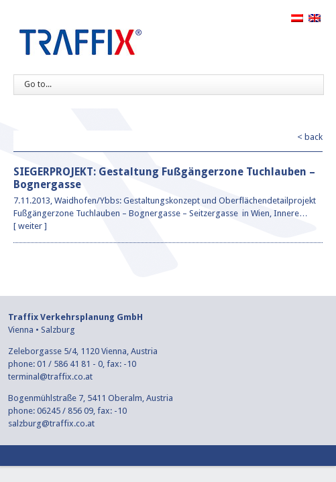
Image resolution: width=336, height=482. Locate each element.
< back (310, 137)
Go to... (38, 84)
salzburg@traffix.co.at (51, 423)
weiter (30, 226)
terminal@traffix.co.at (50, 377)
